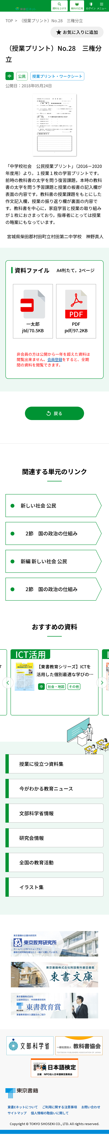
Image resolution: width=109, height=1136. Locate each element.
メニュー (101, 6)
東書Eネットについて (23, 1109)
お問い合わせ (18, 1115)
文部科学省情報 (36, 815)
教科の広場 (75, 6)
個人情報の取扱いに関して (76, 1115)
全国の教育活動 (36, 864)
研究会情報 (31, 839)
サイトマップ (42, 1115)
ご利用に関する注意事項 (62, 1109)
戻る (54, 414)
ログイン (90, 6)
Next (101, 684)
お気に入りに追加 (80, 32)
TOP (9, 20)
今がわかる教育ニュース (46, 790)
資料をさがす (56, 6)
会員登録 (55, 359)
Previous (7, 684)
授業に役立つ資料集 (41, 765)
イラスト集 (31, 888)
